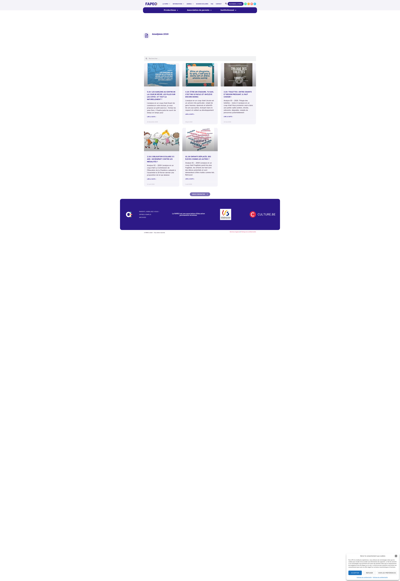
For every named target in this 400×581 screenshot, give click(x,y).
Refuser (369, 573)
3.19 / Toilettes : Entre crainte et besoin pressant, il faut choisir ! (238, 94)
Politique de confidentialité (364, 577)
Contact (219, 4)
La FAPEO (166, 4)
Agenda (190, 4)
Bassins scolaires (202, 4)
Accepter (355, 573)
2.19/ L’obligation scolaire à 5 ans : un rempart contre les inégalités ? (160, 159)
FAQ (212, 4)
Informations (178, 4)
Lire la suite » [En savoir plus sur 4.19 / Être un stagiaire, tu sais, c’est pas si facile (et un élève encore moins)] (189, 114)
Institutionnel (228, 10)
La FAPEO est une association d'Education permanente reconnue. (188, 214)
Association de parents (199, 10)
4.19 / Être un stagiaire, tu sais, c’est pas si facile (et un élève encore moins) (199, 94)
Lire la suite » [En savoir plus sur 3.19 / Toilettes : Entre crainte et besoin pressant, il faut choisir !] (228, 116)
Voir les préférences (387, 573)
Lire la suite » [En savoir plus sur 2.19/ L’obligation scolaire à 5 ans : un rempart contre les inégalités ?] (151, 179)
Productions (171, 10)
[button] (396, 556)
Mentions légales (234, 232)
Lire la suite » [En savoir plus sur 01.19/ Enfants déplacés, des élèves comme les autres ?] (189, 179)
